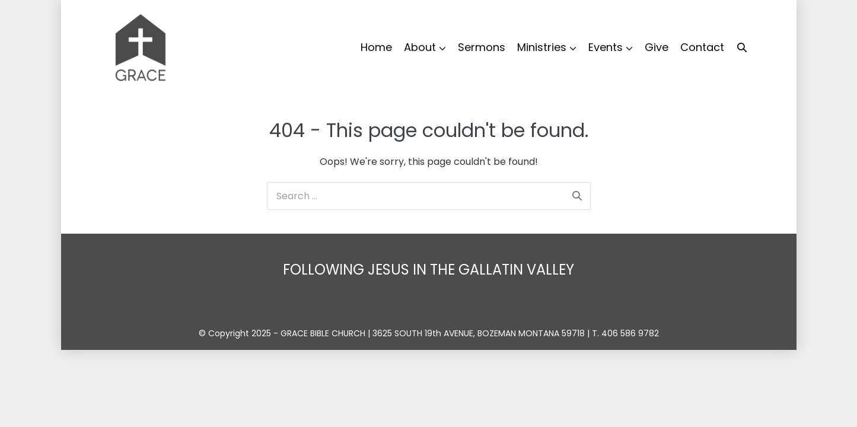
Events (605, 47)
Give (656, 47)
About (420, 47)
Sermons (481, 47)
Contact (702, 47)
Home (376, 47)
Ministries (541, 47)
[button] (742, 47)
